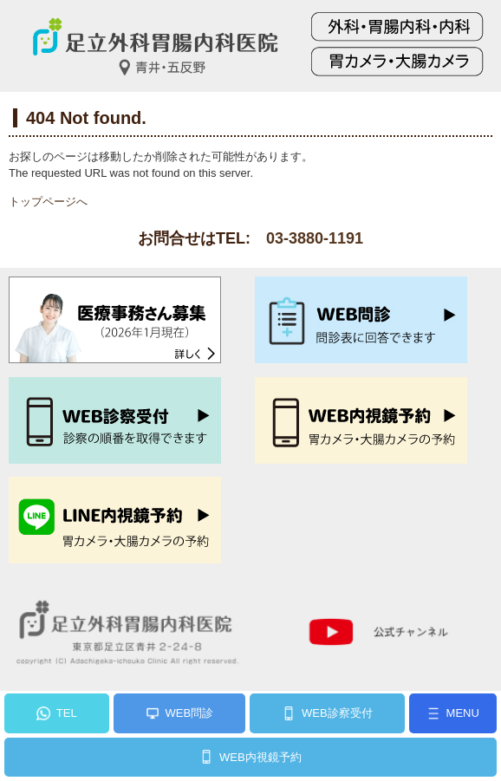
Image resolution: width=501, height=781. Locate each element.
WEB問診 (190, 712)
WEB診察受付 (337, 712)
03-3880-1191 (314, 238)
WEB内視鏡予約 (260, 757)
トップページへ (48, 201)
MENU (462, 712)
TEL (66, 712)
